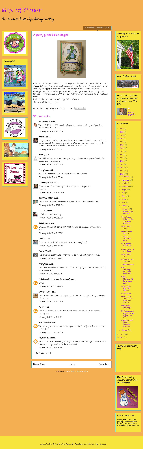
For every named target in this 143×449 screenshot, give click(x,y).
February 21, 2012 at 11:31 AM (51, 347)
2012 (122, 174)
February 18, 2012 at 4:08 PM (51, 274)
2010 (122, 337)
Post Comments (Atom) (77, 371)
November (126, 180)
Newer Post (39, 364)
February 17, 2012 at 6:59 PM (51, 258)
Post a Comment (43, 353)
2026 (122, 129)
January (125, 330)
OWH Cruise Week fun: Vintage (126, 288)
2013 (122, 171)
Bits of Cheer (21, 10)
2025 (122, 132)
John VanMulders (46, 198)
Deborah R (43, 210)
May (123, 199)
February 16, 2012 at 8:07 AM (51, 164)
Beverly (42, 155)
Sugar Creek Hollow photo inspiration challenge (127, 220)
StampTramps (45, 292)
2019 (122, 151)
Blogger (103, 444)
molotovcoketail (81, 444)
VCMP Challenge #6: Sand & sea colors (127, 280)
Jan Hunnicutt (45, 121)
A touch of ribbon (127, 264)
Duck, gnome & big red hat (127, 245)
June (124, 196)
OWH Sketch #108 (126, 255)
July (123, 193)
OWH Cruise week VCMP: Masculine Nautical (127, 299)
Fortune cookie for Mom (126, 232)
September (126, 186)
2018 (122, 155)
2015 (122, 164)
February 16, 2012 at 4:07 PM (51, 246)
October (125, 183)
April (124, 202)
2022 (122, 142)
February (125, 209)
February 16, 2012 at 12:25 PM (51, 205)
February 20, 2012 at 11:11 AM (51, 332)
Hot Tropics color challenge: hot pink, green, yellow (127, 314)
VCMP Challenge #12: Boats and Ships (126, 271)
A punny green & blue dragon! (127, 250)
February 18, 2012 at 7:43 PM (51, 286)
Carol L (42, 307)
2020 (122, 148)
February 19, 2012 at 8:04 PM (51, 301)
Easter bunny (126, 293)
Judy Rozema (44, 223)
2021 (122, 145)
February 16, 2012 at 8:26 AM (51, 177)
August (124, 190)
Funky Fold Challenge (126, 307)
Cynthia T (43, 251)
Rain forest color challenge (127, 260)
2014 (122, 167)
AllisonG (42, 137)
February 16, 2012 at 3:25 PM (51, 233)
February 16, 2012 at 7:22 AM (51, 149)
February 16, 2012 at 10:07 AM (51, 192)
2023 (122, 138)
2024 (122, 135)
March (124, 206)
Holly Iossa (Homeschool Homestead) (54, 279)
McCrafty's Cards (46, 183)
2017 (122, 158)
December (126, 177)
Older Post (104, 364)
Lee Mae (42, 238)
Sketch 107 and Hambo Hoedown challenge (127, 323)
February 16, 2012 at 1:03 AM (51, 131)
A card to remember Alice (126, 239)
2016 (122, 161)
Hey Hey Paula (45, 338)
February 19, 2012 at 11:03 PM (51, 317)
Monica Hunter (45, 322)
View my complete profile (131, 114)
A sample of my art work (127, 213)
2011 (122, 334)
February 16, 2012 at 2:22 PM (51, 218)
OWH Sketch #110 (126, 227)
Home (72, 364)
